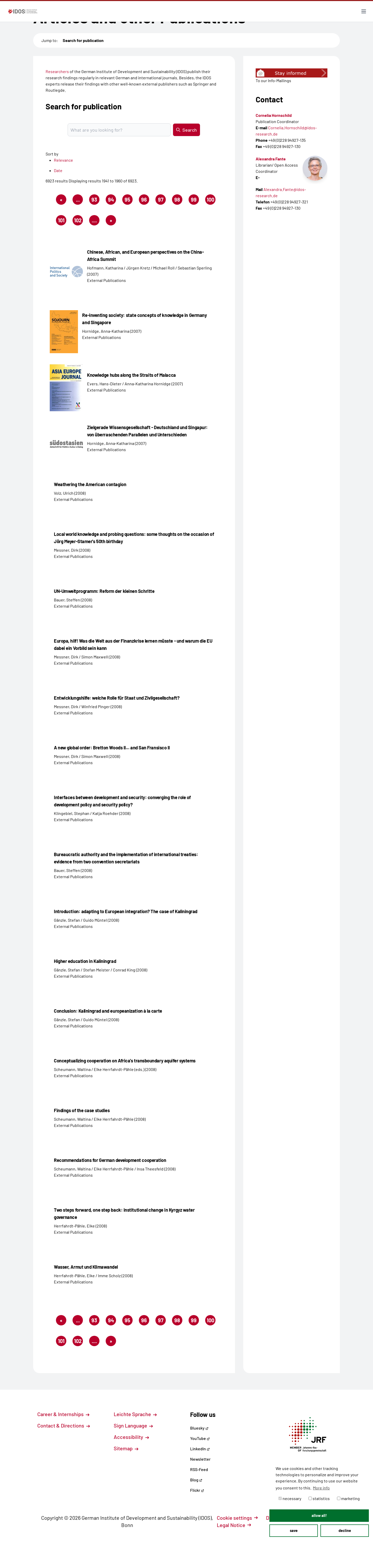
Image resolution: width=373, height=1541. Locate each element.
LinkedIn (200, 1448)
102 (78, 221)
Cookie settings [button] (237, 1518)
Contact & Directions (63, 1425)
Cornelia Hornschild (274, 115)
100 (211, 200)
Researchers (57, 71)
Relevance (63, 160)
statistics (319, 1498)
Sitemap (126, 1448)
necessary (289, 1498)
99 (195, 200)
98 (178, 200)
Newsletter (200, 1459)
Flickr (197, 1490)
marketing (348, 1498)
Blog (196, 1479)
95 (129, 200)
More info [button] (321, 1487)
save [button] (294, 1530)
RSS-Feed (199, 1469)
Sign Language (133, 1425)
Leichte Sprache (135, 1414)
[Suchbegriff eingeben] (119, 129)
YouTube (200, 1438)
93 (95, 200)
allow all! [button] (319, 1515)
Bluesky (199, 1427)
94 (112, 200)
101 (62, 221)
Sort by (52, 153)
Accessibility (131, 1437)
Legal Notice (234, 1525)
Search (186, 130)
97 (162, 200)
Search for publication (83, 40)
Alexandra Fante (271, 158)
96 (145, 200)
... (78, 199)
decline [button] (345, 1530)
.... (94, 220)
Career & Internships (63, 1414)
